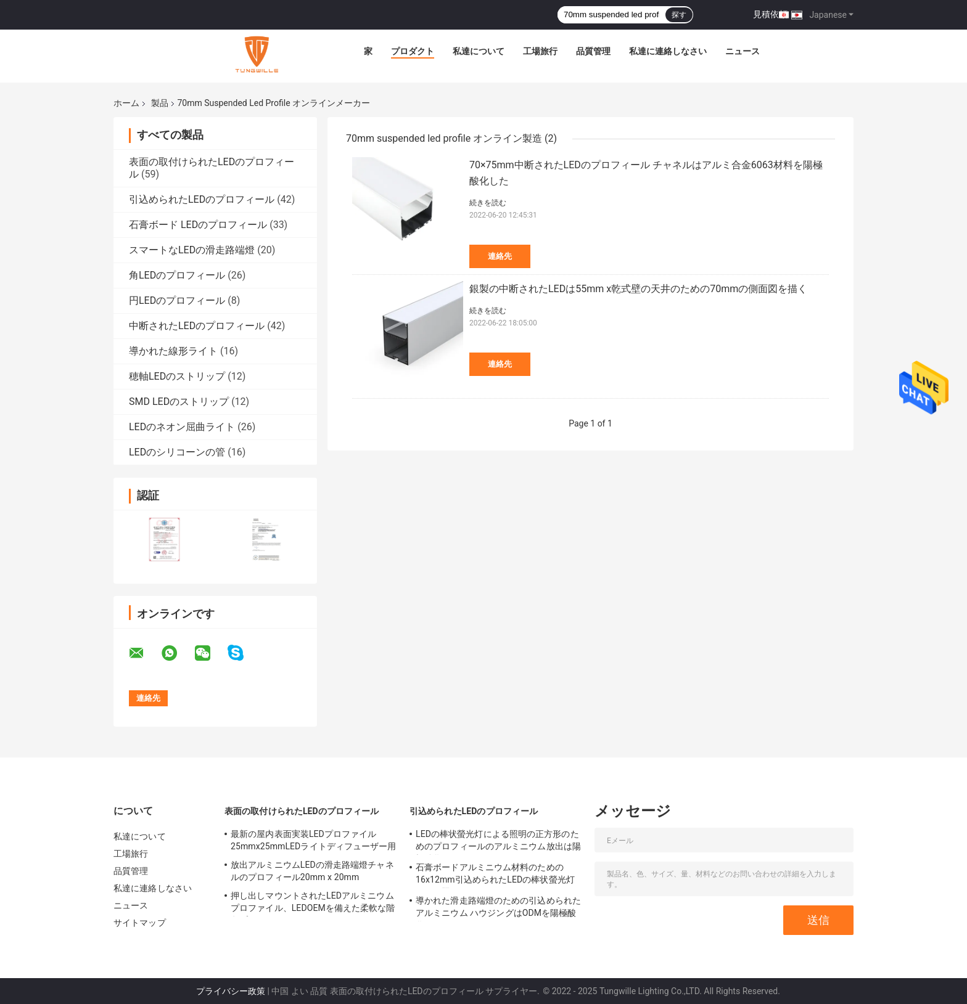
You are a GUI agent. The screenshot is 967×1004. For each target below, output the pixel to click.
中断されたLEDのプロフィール (197, 326)
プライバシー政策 (230, 991)
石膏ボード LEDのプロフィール (198, 225)
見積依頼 (770, 14)
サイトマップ (139, 923)
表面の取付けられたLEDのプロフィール (301, 811)
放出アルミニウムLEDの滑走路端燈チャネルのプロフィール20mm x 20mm (312, 871)
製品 (159, 103)
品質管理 (593, 51)
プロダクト (412, 51)
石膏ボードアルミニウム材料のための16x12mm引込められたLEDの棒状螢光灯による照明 (495, 875)
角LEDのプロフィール (177, 275)
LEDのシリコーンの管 (177, 452)
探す (679, 14)
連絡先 (500, 256)
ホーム (126, 103)
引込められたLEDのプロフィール (201, 199)
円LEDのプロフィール (177, 300)
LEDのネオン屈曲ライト (182, 427)
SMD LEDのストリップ (179, 401)
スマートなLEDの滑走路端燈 (192, 250)
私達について (478, 51)
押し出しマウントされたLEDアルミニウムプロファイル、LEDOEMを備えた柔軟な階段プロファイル (313, 903)
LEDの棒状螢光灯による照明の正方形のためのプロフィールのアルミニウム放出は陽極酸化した (498, 842)
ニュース (742, 51)
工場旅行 (540, 51)
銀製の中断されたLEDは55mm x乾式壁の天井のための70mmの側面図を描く (638, 289)
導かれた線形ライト (173, 351)
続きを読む (487, 202)
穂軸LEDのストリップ (177, 376)
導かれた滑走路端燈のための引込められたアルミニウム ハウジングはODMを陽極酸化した (498, 908)
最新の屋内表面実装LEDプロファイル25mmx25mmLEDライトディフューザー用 (314, 840)
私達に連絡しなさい (668, 51)
